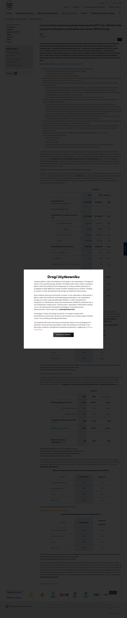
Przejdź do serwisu (63, 335)
